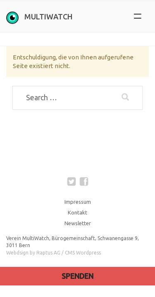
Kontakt (77, 212)
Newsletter (77, 223)
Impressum (77, 202)
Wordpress (88, 252)
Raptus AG (48, 252)
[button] (137, 16)
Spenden (77, 276)
